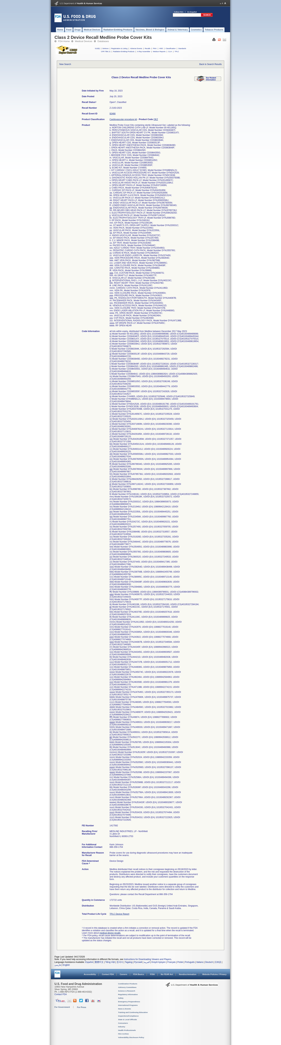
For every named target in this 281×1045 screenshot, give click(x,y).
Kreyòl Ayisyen (158, 962)
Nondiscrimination (187, 974)
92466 (112, 113)
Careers (123, 974)
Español (89, 962)
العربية (147, 962)
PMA (155, 48)
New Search (65, 64)
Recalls (147, 48)
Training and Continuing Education (133, 1012)
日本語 (218, 962)
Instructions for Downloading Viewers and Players (147, 959)
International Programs (128, 1005)
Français (171, 962)
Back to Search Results (210, 64)
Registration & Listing (119, 48)
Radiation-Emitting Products (123, 51)
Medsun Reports (159, 51)
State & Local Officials (127, 1019)
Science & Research (126, 991)
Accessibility (90, 974)
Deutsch (209, 962)
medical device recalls (109, 933)
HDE (161, 48)
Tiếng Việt (110, 962)
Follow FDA (178, 12)
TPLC (177, 51)
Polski (180, 962)
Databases (103, 41)
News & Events (124, 1009)
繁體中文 (99, 962)
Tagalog (128, 962)
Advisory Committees (127, 987)
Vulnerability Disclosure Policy (131, 1037)
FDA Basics (138, 974)
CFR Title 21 (105, 51)
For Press (81, 1007)
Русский (138, 962)
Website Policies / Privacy (214, 974)
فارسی (57, 965)
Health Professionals (127, 1030)
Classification (170, 48)
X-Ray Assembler (143, 51)
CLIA (170, 51)
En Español (192, 12)
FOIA (152, 974)
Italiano (199, 962)
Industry (121, 1027)
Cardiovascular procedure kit (123, 119)
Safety (120, 998)
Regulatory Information (128, 994)
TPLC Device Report (119, 914)
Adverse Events (136, 48)
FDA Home (64, 41)
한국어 (120, 962)
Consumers (123, 1023)
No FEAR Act (167, 974)
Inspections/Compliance (128, 1016)
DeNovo (105, 48)
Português (190, 962)
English (66, 965)
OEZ (156, 119)
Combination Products (127, 984)
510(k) (97, 48)
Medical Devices (83, 41)
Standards (182, 48)
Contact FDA (108, 974)
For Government (62, 1007)
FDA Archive (123, 1034)
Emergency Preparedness (129, 1002)
